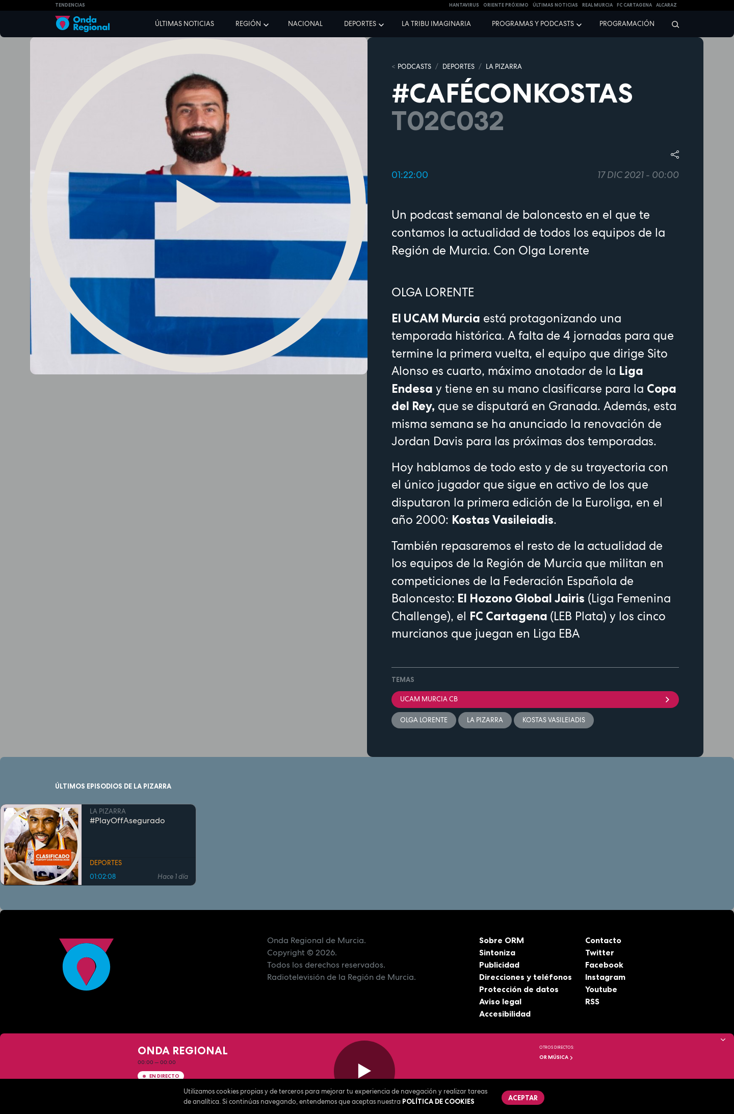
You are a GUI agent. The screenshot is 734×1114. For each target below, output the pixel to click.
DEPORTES (458, 66)
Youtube (601, 989)
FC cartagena (634, 5)
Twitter (599, 952)
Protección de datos (519, 989)
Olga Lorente (424, 720)
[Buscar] (672, 24)
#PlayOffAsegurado (127, 820)
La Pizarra (485, 720)
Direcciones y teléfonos (525, 977)
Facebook (604, 964)
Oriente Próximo (506, 5)
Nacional (305, 23)
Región (248, 23)
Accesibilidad (505, 1013)
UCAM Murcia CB (535, 699)
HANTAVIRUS (464, 5)
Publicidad (499, 964)
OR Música (556, 1057)
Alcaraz (666, 5)
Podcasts (414, 66)
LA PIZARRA (504, 66)
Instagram (605, 977)
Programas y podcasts (533, 23)
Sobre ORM (501, 940)
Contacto (603, 940)
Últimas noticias (184, 23)
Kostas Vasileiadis (553, 720)
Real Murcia (597, 5)
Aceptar (523, 1098)
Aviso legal (500, 1001)
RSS (592, 1001)
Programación (626, 23)
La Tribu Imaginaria (436, 23)
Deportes (360, 23)
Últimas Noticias (555, 5)
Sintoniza (497, 952)
